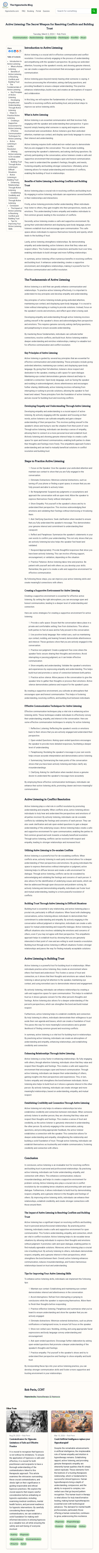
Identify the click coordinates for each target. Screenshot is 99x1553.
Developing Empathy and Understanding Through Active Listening (14, 105)
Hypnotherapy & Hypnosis (42, 1396)
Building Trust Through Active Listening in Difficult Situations (15, 167)
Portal (38, 11)
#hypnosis (24, 1535)
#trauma (14, 1544)
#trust (83, 38)
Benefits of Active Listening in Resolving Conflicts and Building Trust (14, 77)
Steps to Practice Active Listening (13, 115)
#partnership (50, 38)
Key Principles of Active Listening (15, 94)
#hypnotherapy (16, 1539)
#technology (71, 1526)
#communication (20, 38)
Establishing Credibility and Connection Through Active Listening (14, 198)
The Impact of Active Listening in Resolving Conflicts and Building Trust (15, 213)
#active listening (36, 38)
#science (59, 1526)
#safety (13, 1535)
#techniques (63, 38)
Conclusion (14, 206)
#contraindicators (33, 1539)
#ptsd (23, 1544)
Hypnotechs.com (12, 11)
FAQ (23, 11)
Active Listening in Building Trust (12, 177)
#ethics (82, 1526)
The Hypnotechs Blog (17, 5)
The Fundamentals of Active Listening (14, 87)
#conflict (74, 38)
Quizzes (46, 11)
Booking (30, 11)
